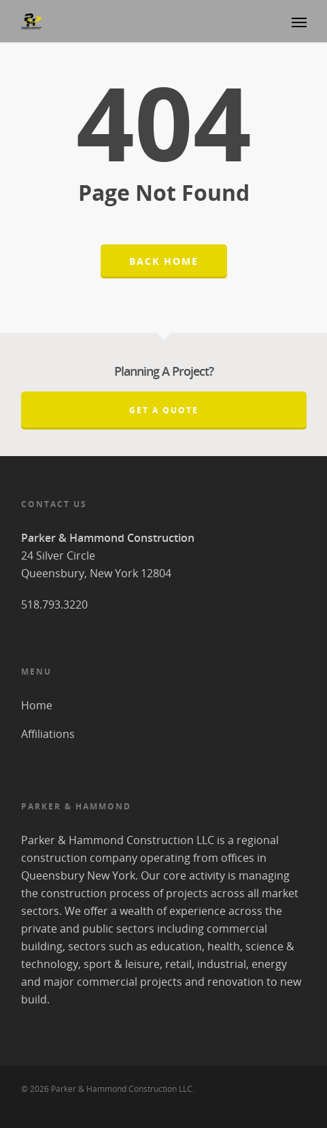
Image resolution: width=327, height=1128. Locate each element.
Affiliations (48, 733)
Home (36, 705)
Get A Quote (164, 410)
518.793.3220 (54, 604)
